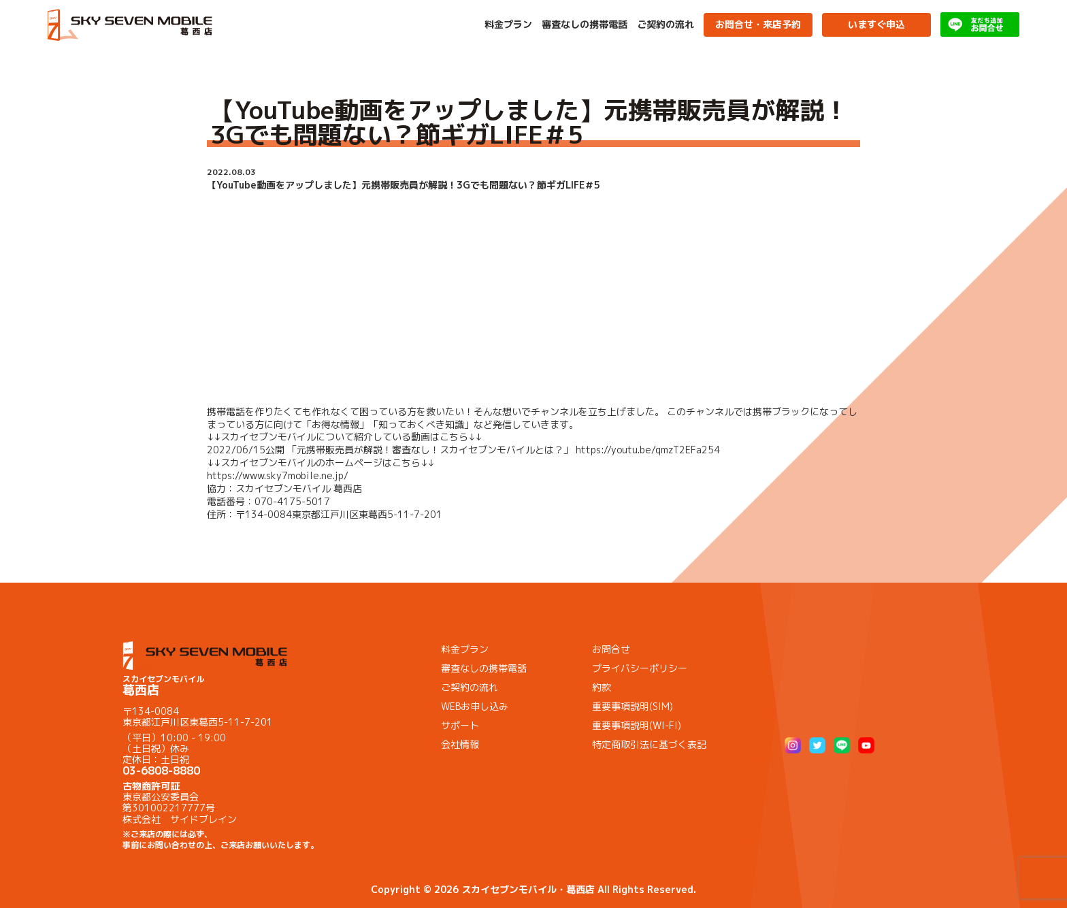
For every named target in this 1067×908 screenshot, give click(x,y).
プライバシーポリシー (639, 668)
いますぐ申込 (876, 24)
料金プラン (508, 24)
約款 (601, 687)
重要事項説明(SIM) (632, 706)
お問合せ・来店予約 (758, 24)
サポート (460, 725)
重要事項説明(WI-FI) (636, 725)
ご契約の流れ (665, 24)
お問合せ (611, 649)
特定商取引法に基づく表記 (649, 744)
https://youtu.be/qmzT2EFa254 (648, 449)
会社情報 (460, 744)
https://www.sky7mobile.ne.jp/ (277, 475)
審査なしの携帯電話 (584, 24)
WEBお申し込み (474, 706)
